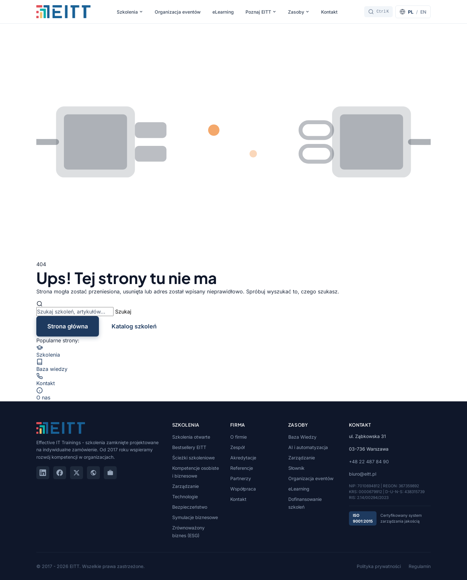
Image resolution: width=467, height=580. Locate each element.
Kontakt (329, 12)
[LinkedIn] (42, 472)
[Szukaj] (378, 11)
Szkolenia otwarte (191, 437)
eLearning (223, 12)
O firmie (238, 437)
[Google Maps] (93, 472)
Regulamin (420, 566)
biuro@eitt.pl (362, 474)
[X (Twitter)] (76, 472)
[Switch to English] (413, 12)
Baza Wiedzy (302, 437)
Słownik (296, 468)
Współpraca (243, 488)
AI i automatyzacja (308, 447)
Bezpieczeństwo (189, 507)
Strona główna (67, 326)
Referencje (241, 468)
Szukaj (123, 311)
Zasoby (298, 12)
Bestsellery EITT (189, 447)
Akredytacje (243, 457)
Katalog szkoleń (134, 326)
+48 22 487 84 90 (369, 461)
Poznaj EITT (260, 12)
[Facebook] (59, 472)
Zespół (237, 447)
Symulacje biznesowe (195, 517)
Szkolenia (130, 12)
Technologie (185, 496)
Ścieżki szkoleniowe (193, 457)
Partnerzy (240, 478)
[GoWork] (110, 472)
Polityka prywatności (379, 566)
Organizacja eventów (178, 12)
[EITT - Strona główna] (63, 11)
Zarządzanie (185, 486)
